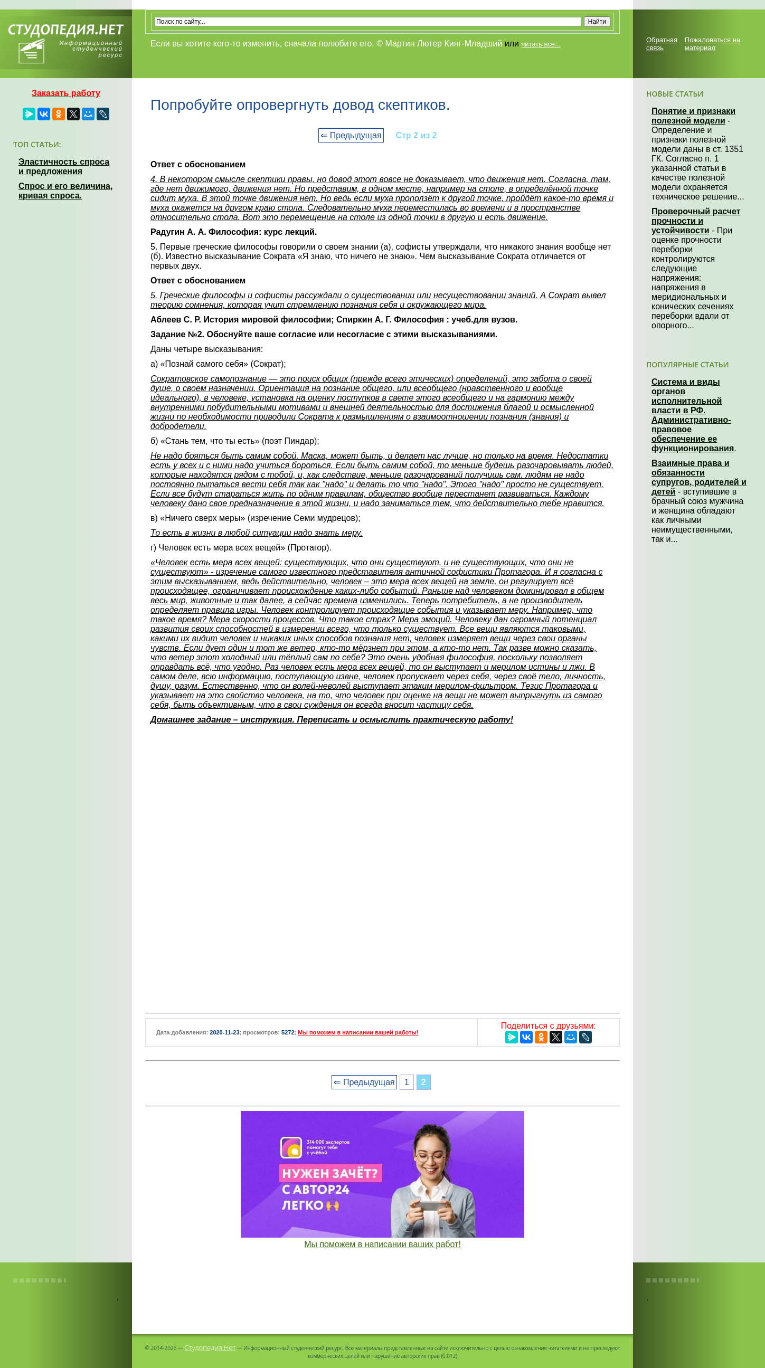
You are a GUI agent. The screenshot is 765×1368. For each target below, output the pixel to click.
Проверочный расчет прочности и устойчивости (696, 221)
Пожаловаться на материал (712, 44)
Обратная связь (661, 44)
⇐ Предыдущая (350, 135)
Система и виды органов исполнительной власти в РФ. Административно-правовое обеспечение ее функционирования (692, 415)
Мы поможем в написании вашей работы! (358, 1032)
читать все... (540, 44)
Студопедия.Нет (210, 1347)
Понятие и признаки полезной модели (693, 116)
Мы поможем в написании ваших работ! (382, 1244)
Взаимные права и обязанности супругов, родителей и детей (699, 477)
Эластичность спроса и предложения (63, 166)
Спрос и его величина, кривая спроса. (65, 191)
